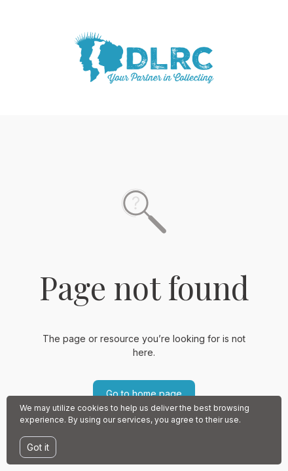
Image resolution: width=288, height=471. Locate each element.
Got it (38, 447)
